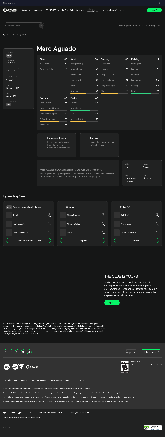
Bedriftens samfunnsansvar (50, 412)
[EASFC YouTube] (23, 351)
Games (26, 10)
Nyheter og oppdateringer (96, 10)
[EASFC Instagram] (5, 351)
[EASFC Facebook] (17, 351)
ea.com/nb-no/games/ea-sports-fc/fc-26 (49, 388)
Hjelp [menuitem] (5, 412)
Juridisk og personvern (20, 412)
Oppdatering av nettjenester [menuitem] (77, 412)
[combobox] (131, 351)
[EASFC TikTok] (29, 351)
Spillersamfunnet (116, 10)
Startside (7, 380)
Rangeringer (38, 10)
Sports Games (79, 380)
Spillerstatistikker (77, 10)
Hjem (5, 34)
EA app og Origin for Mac (60, 380)
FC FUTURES (53, 10)
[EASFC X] (11, 351)
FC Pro (65, 10)
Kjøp (15, 380)
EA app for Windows (39, 380)
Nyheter (24, 380)
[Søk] (41, 25)
